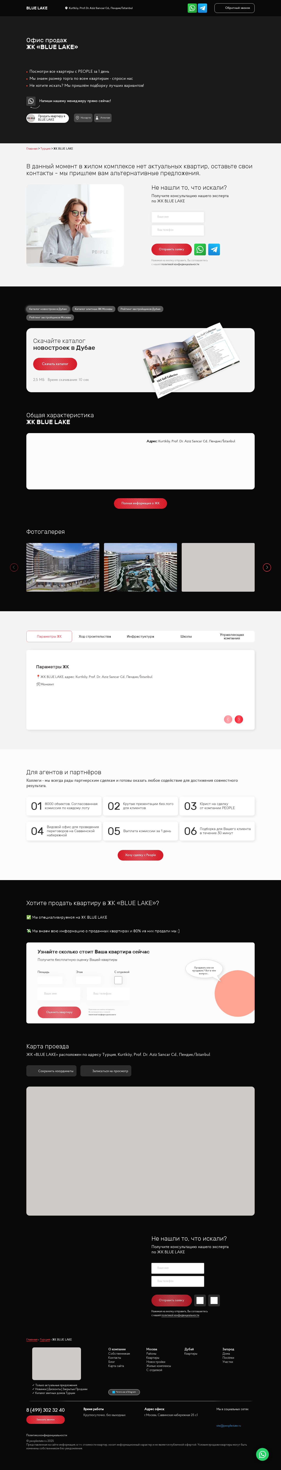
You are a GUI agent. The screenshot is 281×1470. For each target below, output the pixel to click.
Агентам (102, 117)
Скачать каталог (55, 364)
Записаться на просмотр (106, 1071)
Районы (151, 1353)
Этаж (79, 972)
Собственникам (119, 1353)
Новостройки (155, 1362)
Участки (227, 1362)
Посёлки (228, 1358)
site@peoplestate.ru (228, 1425)
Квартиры (152, 1358)
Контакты (114, 1358)
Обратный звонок (234, 8)
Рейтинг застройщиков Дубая (140, 309)
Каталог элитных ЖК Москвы (93, 309)
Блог (111, 1362)
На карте (83, 118)
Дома (226, 1353)
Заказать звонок (45, 1419)
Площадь (43, 972)
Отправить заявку (171, 249)
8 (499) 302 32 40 (45, 1410)
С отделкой (121, 972)
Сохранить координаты (51, 1071)
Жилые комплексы (158, 1366)
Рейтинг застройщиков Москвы (50, 317)
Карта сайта (116, 1366)
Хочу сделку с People (141, 855)
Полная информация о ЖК (141, 503)
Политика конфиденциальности (46, 1435)
